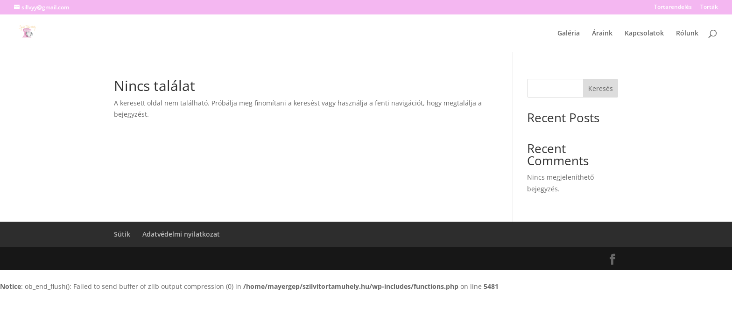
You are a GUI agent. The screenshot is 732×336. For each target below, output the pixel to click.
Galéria (568, 33)
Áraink (602, 33)
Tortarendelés (673, 7)
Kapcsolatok (644, 33)
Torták (709, 7)
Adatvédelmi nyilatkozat (181, 234)
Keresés (600, 88)
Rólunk (687, 33)
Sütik (122, 234)
